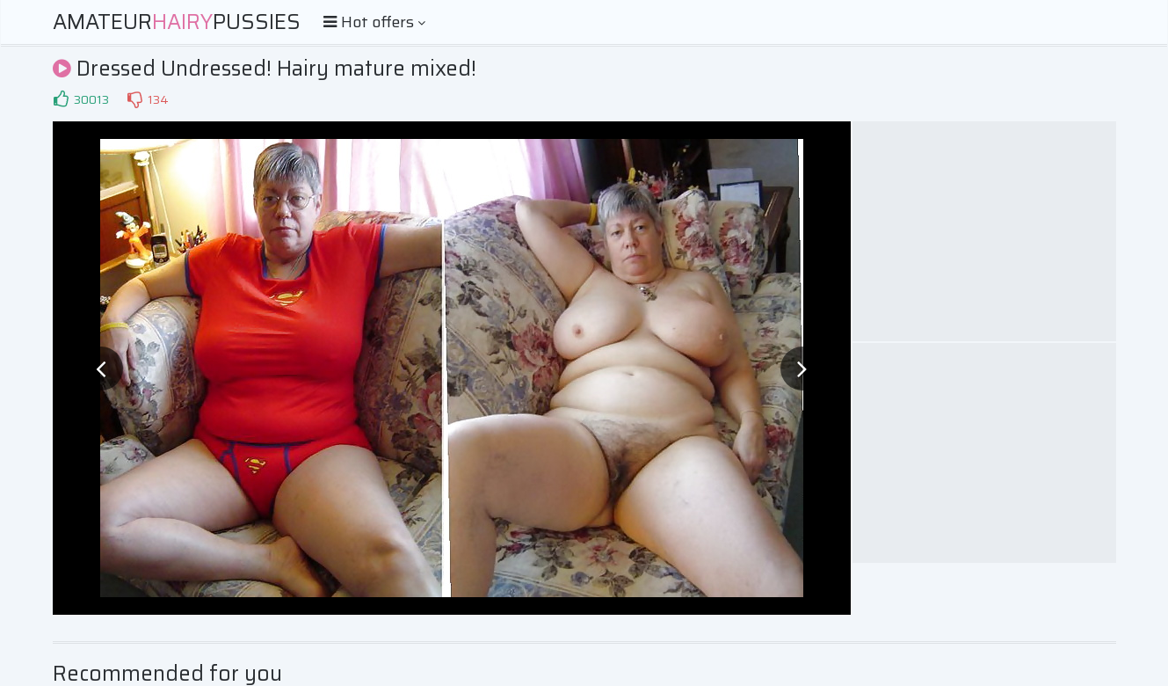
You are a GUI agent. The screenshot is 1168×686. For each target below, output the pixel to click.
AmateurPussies (177, 22)
